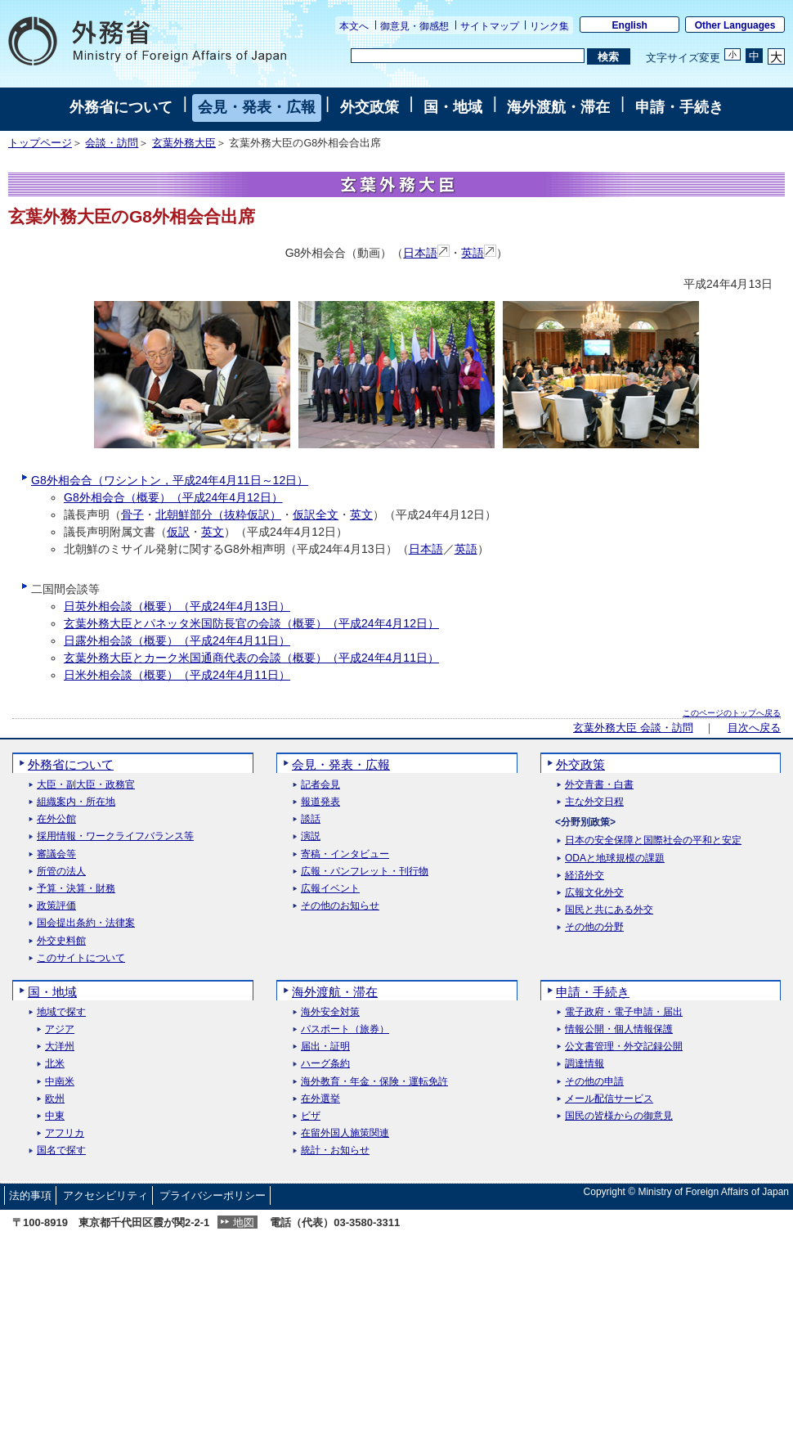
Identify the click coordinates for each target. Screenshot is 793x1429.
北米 (55, 1063)
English (629, 25)
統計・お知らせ (335, 1150)
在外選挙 (320, 1099)
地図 (243, 1222)
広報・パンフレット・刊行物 (364, 871)
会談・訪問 (111, 143)
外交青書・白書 (599, 785)
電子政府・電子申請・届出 (624, 1012)
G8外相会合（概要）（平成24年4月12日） (173, 497)
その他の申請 (594, 1081)
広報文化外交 (594, 893)
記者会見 (320, 785)
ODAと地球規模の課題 (615, 858)
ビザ (310, 1116)
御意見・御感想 (414, 26)
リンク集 (549, 26)
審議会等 (56, 854)
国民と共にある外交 (609, 910)
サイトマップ (489, 26)
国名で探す (61, 1150)
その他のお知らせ (340, 906)
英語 (478, 252)
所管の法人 (61, 871)
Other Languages (735, 25)
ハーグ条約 (325, 1063)
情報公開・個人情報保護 (619, 1029)
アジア (59, 1029)
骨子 (132, 514)
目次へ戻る (754, 728)
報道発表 (320, 802)
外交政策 (369, 107)
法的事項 (30, 1195)
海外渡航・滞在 (558, 107)
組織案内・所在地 (76, 802)
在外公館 (56, 819)
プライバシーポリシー (212, 1195)
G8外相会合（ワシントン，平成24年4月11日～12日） (169, 480)
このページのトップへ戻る (732, 712)
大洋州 (59, 1046)
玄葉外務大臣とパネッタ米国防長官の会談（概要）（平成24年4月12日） (251, 623)
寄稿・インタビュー (345, 854)
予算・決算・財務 (76, 888)
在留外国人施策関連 (345, 1133)
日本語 (426, 252)
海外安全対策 (330, 1012)
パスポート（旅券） (345, 1029)
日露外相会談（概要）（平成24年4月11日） (177, 640)
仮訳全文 (315, 514)
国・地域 (452, 107)
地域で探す (61, 1012)
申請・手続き (679, 107)
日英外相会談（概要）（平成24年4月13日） (177, 606)
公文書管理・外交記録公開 (624, 1046)
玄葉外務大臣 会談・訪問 (632, 728)
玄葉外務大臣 (184, 143)
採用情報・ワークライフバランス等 (115, 836)
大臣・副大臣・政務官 (86, 785)
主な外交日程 (594, 802)
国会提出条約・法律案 (86, 923)
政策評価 (56, 906)
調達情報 (584, 1063)
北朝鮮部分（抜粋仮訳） (218, 514)
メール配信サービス (609, 1099)
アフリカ (64, 1133)
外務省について (120, 107)
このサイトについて (81, 958)
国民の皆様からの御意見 (619, 1116)
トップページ (40, 143)
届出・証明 (325, 1046)
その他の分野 (594, 927)
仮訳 (178, 531)
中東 (55, 1116)
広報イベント (330, 888)
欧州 (55, 1099)
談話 (310, 819)
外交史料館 (61, 941)
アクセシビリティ (105, 1195)
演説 (310, 836)
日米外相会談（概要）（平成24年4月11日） (177, 674)
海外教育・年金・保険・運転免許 (374, 1081)
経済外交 (584, 875)
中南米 (59, 1081)
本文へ (354, 26)
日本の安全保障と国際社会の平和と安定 (653, 840)
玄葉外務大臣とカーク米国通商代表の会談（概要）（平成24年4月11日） (251, 657)
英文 (361, 514)
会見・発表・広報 (257, 107)
